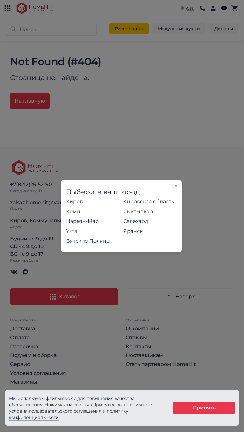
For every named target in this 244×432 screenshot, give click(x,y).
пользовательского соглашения (65, 411)
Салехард (135, 221)
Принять (204, 408)
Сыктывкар (138, 211)
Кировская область (148, 202)
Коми (73, 211)
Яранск (133, 231)
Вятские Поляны (88, 241)
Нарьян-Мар (82, 221)
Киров (74, 202)
